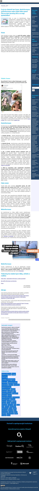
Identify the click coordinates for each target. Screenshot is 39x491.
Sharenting (9, 401)
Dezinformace (17, 319)
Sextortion (4, 395)
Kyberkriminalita (6, 387)
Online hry (7, 406)
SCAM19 (16, 413)
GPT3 (15, 404)
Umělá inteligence (8, 380)
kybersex (14, 401)
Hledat (33, 90)
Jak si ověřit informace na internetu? (35, 61)
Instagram (4, 403)
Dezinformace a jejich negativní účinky (35, 49)
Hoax (2, 283)
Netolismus (10, 410)
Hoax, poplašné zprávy (34, 21)
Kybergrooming (6, 389)
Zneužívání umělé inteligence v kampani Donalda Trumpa (35, 156)
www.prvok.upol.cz (5, 483)
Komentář (5, 385)
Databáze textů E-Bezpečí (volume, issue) (10, 479)
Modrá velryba (4, 410)
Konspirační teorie (34, 17)
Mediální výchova (6, 399)
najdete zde (16, 120)
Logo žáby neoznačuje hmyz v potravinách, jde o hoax (35, 175)
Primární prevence (10, 413)
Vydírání (13, 389)
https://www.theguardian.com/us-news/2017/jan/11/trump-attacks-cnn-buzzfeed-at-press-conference (15, 304)
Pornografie (4, 415)
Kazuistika (16, 385)
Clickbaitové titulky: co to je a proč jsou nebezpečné (35, 108)
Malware (14, 408)
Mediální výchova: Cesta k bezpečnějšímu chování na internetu (35, 102)
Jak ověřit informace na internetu (9, 281)
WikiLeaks (21, 271)
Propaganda (11, 411)
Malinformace (27, 319)
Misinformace (22, 319)
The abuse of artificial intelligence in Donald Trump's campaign (35, 162)
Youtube (8, 403)
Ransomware (4, 404)
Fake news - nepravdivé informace (34, 66)
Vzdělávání (4, 413)
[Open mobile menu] (1, 1)
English (15, 411)
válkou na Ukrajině (5, 165)
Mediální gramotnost (7, 397)
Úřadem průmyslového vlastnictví (29, 482)
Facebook (4, 391)
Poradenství (15, 393)
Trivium (8, 415)
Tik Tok (10, 408)
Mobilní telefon (13, 406)
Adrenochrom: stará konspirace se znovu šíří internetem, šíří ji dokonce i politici (35, 114)
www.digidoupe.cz (14, 483)
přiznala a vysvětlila (8, 236)
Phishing (10, 395)
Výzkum (10, 385)
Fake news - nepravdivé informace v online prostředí (13, 278)
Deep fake (12, 399)
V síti (14, 391)
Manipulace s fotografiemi (35, 25)
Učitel (3, 406)
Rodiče (15, 410)
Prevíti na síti (10, 404)
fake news (13, 319)
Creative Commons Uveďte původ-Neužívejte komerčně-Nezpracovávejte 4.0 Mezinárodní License (19, 488)
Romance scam (15, 397)
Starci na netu (35, 54)
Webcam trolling (5, 408)
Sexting (4, 377)
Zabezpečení (13, 403)
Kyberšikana (6, 374)
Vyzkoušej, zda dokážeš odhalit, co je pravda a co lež (35, 76)
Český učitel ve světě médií (35, 44)
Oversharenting (5, 411)
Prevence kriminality (6, 393)
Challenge (10, 391)
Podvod (4, 382)
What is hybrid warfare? (35, 171)
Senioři (18, 404)
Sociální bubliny (34, 29)
